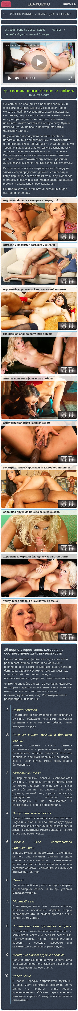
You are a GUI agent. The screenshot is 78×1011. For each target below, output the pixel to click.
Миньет (56, 29)
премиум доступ (38, 94)
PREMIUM (69, 4)
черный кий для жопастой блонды (27, 34)
